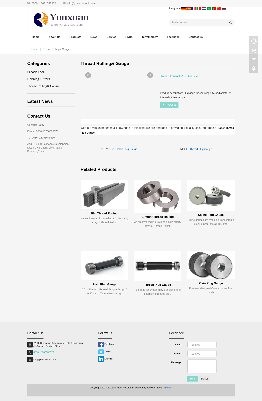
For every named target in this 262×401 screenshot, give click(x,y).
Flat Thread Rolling (104, 213)
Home (35, 36)
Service (111, 36)
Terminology (150, 36)
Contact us (196, 36)
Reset (204, 378)
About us (54, 36)
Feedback (173, 36)
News (94, 36)
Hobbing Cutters (38, 79)
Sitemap (168, 387)
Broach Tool (35, 72)
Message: (176, 362)
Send (193, 378)
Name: (178, 344)
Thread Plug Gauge (201, 149)
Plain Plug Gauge (127, 149)
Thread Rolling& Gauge (43, 86)
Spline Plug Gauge (211, 214)
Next (150, 75)
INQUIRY (169, 104)
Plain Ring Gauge (211, 283)
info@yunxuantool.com (81, 3)
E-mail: (178, 353)
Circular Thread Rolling (158, 216)
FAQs (128, 36)
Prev (88, 75)
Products (75, 36)
